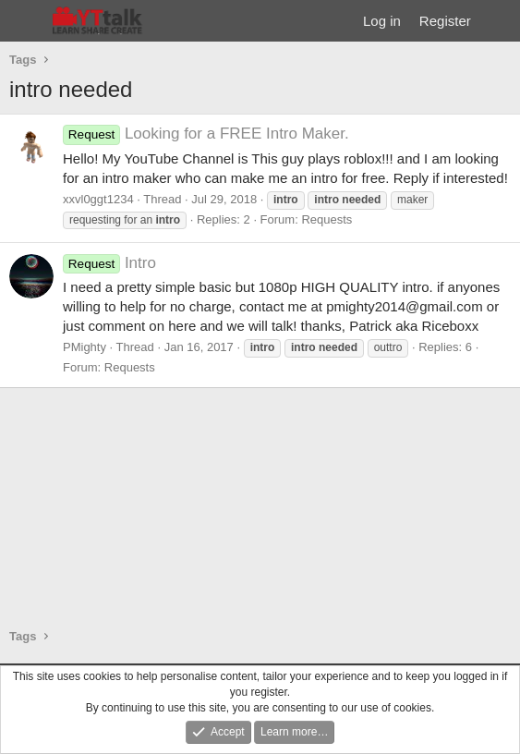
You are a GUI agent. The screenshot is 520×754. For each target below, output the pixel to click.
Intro (109, 263)
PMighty (84, 347)
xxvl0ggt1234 (98, 199)
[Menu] (25, 21)
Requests (326, 219)
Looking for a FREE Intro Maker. (206, 133)
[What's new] (498, 21)
